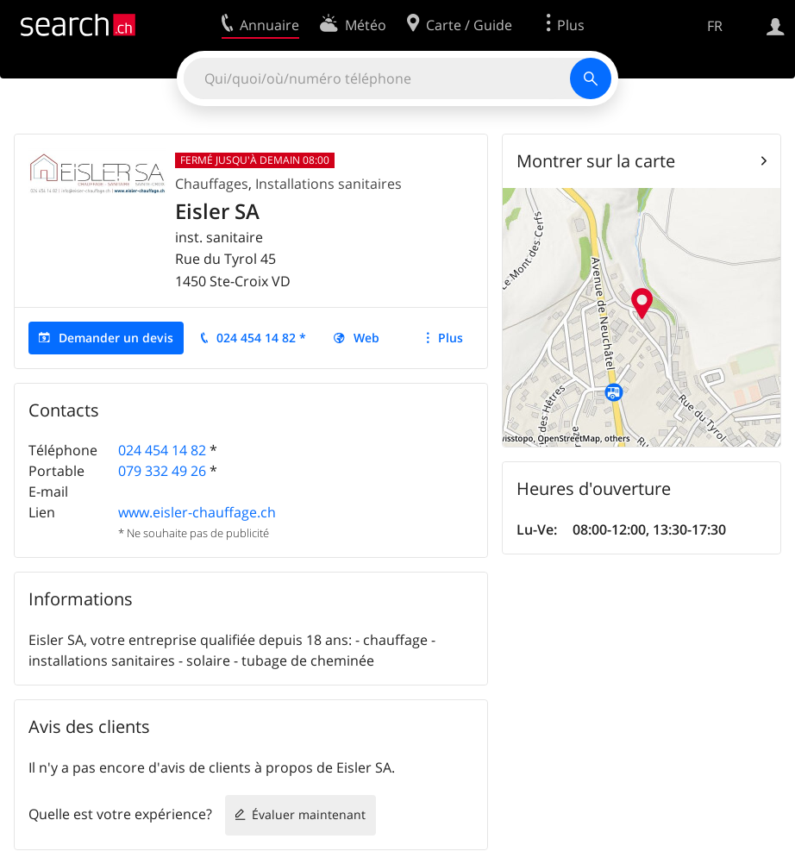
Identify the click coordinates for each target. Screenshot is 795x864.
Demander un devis (116, 337)
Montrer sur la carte (595, 160)
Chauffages (211, 183)
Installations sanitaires (328, 183)
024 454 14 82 (162, 450)
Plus (450, 337)
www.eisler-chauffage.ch (197, 512)
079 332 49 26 (162, 470)
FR (715, 25)
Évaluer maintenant (309, 814)
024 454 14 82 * (261, 337)
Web (366, 337)
